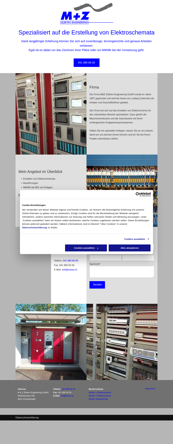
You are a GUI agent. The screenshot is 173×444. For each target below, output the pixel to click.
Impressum (150, 388)
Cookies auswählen (134, 239)
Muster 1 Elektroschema (100, 392)
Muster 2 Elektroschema (100, 396)
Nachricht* (94, 264)
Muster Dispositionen (98, 399)
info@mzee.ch (69, 269)
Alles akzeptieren (130, 248)
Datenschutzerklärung (34, 227)
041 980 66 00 (70, 260)
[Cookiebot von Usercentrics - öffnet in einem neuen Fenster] (138, 194)
